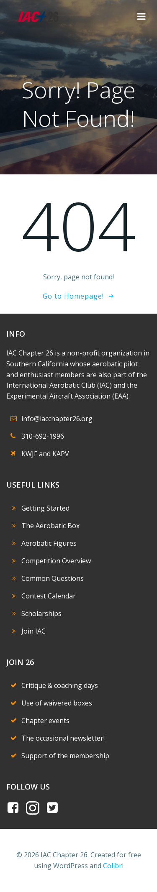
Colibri (113, 865)
